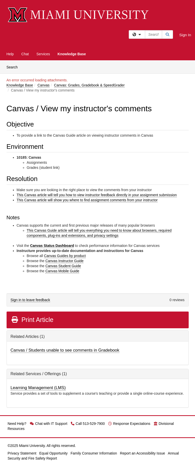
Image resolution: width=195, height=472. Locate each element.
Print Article (32, 319)
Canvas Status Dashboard (52, 246)
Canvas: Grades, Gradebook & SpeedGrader (89, 85)
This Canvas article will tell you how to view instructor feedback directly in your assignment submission (97, 195)
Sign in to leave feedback (30, 300)
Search (14, 66)
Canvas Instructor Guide (64, 261)
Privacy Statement (22, 453)
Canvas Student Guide (63, 266)
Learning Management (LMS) (38, 387)
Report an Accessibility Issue (142, 453)
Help (10, 54)
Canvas (43, 85)
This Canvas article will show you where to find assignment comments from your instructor (87, 200)
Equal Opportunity (53, 453)
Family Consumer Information (94, 453)
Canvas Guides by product (65, 256)
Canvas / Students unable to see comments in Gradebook (65, 350)
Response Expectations (129, 424)
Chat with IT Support (48, 424)
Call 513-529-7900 (88, 424)
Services (43, 54)
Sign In (185, 35)
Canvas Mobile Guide (62, 271)
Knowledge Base (72, 54)
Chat (25, 54)
